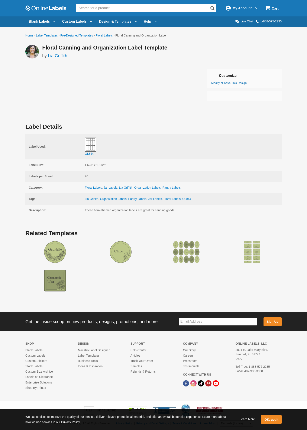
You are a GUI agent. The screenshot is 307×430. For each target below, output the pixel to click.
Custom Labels (35, 355)
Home (29, 35)
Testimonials (191, 366)
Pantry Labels (171, 187)
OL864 (186, 199)
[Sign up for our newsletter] (218, 322)
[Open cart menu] (272, 8)
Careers (188, 355)
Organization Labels (147, 187)
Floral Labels (104, 35)
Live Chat (244, 21)
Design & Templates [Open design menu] (118, 21)
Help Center (138, 350)
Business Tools (88, 361)
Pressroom (190, 361)
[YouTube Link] (216, 383)
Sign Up (272, 321)
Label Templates (47, 35)
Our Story (189, 350)
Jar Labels (110, 187)
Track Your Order (141, 361)
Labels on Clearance (39, 377)
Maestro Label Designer (94, 350)
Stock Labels (33, 366)
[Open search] (212, 8)
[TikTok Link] (201, 383)
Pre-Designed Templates (76, 35)
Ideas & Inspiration (90, 366)
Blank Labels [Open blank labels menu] (42, 21)
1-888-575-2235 (269, 21)
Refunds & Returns (143, 371)
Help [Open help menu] (150, 21)
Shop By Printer (35, 387)
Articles (135, 355)
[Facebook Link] (186, 383)
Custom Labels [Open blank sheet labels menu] (77, 21)
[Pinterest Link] (208, 383)
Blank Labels (33, 350)
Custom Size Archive (39, 371)
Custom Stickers (36, 361)
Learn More (247, 419)
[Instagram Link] (193, 383)
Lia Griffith (57, 55)
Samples (136, 366)
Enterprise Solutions (38, 382)
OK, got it (271, 419)
